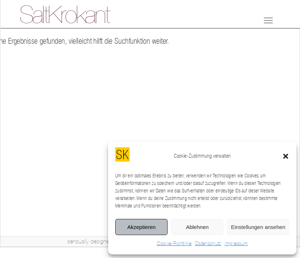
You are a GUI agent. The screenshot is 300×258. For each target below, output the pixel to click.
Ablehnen (197, 227)
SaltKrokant (64, 16)
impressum (236, 243)
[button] (285, 156)
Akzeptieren (141, 227)
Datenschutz (208, 243)
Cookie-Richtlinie (174, 243)
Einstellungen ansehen (258, 227)
